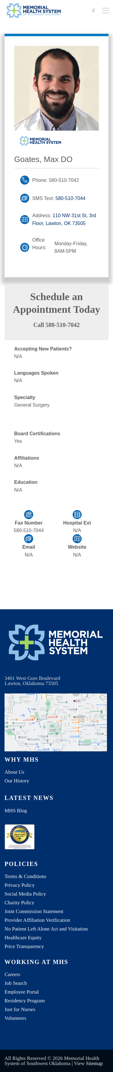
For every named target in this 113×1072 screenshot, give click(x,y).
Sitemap (94, 1063)
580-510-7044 (70, 198)
